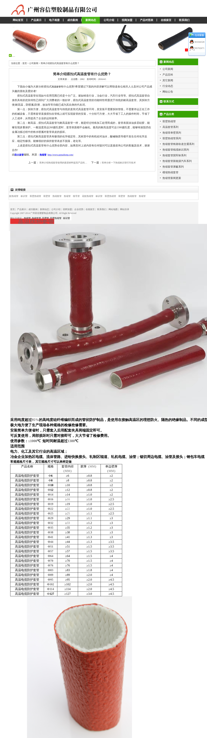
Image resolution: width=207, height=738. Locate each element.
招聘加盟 (67, 209)
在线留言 (166, 20)
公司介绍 (109, 20)
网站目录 (124, 209)
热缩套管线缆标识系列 (175, 149)
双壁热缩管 (169, 121)
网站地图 (113, 209)
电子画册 (54, 20)
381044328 (199, 42)
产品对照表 (146, 20)
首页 (12, 209)
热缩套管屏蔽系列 (173, 166)
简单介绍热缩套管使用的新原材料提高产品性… (63, 162)
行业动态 (167, 86)
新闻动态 (90, 20)
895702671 (199, 48)
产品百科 (167, 74)
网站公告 (167, 91)
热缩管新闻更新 (171, 178)
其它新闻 (167, 80)
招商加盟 (127, 20)
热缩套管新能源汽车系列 (177, 161)
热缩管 (71, 196)
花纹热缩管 (16, 196)
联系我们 (184, 20)
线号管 (80, 196)
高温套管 (56, 86)
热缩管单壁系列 (171, 132)
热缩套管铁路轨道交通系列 (178, 144)
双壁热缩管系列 (171, 138)
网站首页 (18, 20)
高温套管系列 (170, 127)
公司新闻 (167, 69)
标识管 (28, 196)
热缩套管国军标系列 (174, 155)
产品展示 (36, 20)
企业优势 (78, 209)
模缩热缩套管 (170, 172)
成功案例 (72, 20)
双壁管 (50, 196)
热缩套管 (61, 196)
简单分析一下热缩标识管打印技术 (119, 162)
